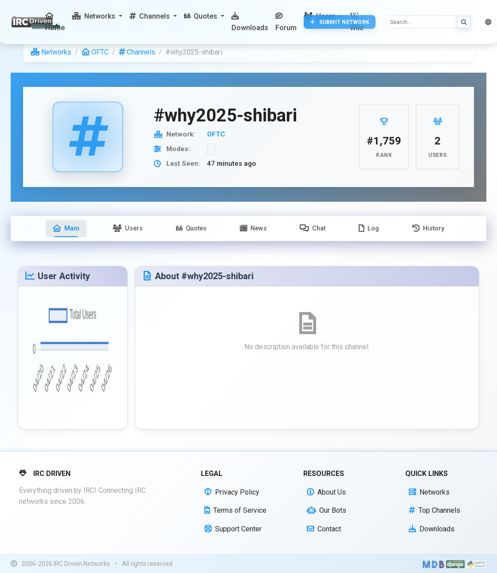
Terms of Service (235, 510)
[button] (97, 16)
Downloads (431, 529)
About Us (326, 492)
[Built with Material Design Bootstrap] (433, 564)
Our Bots (326, 510)
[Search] (421, 22)
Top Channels (434, 510)
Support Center (233, 529)
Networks (51, 52)
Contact (324, 529)
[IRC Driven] (37, 22)
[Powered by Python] (476, 564)
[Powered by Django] (455, 564)
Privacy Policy (231, 492)
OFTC (95, 52)
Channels (137, 52)
